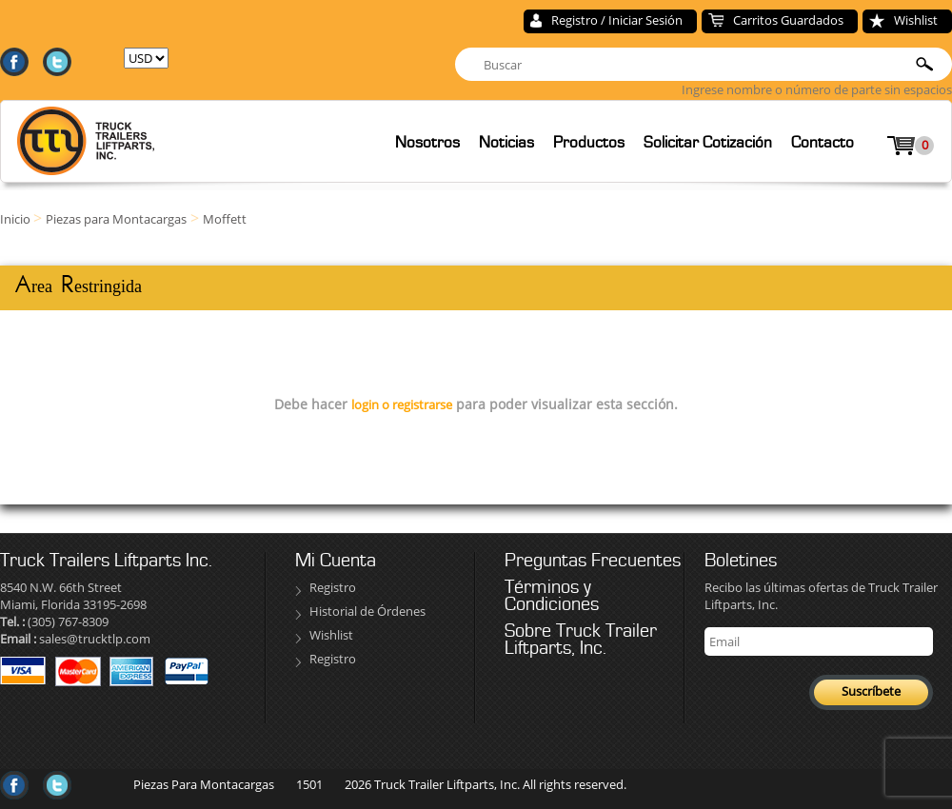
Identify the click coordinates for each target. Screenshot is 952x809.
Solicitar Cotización (708, 142)
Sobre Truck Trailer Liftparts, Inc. (581, 640)
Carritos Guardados (788, 20)
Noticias (506, 142)
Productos (589, 142)
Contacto (822, 142)
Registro (332, 587)
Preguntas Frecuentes (593, 560)
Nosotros (427, 142)
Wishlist (916, 20)
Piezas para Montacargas (116, 218)
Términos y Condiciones (552, 596)
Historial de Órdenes (367, 611)
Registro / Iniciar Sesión (617, 20)
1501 (309, 784)
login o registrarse (401, 404)
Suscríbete (871, 691)
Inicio (16, 218)
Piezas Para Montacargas (203, 784)
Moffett (225, 218)
